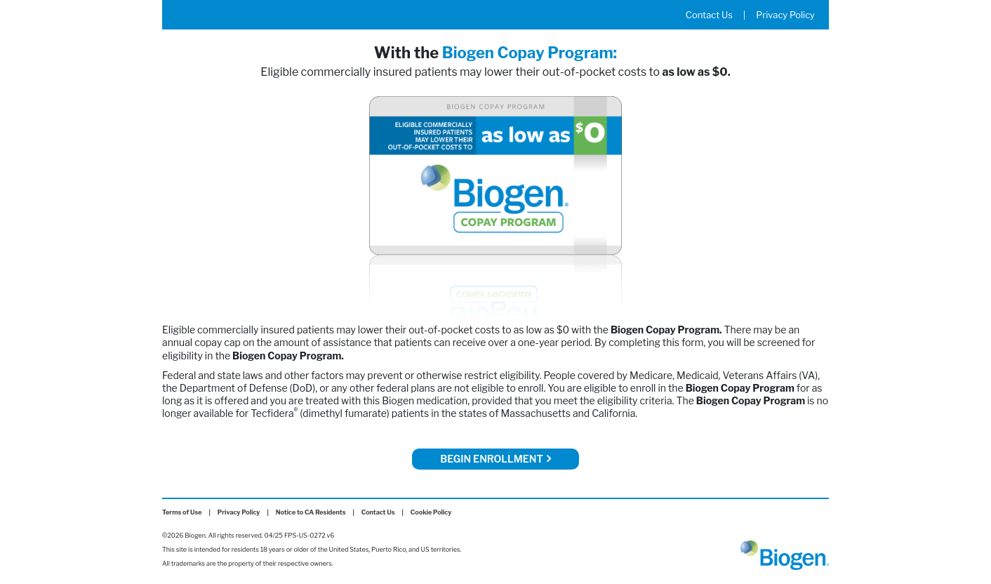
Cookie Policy (431, 512)
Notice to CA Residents (311, 512)
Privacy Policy (785, 14)
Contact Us (709, 14)
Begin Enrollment (495, 458)
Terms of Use (182, 512)
